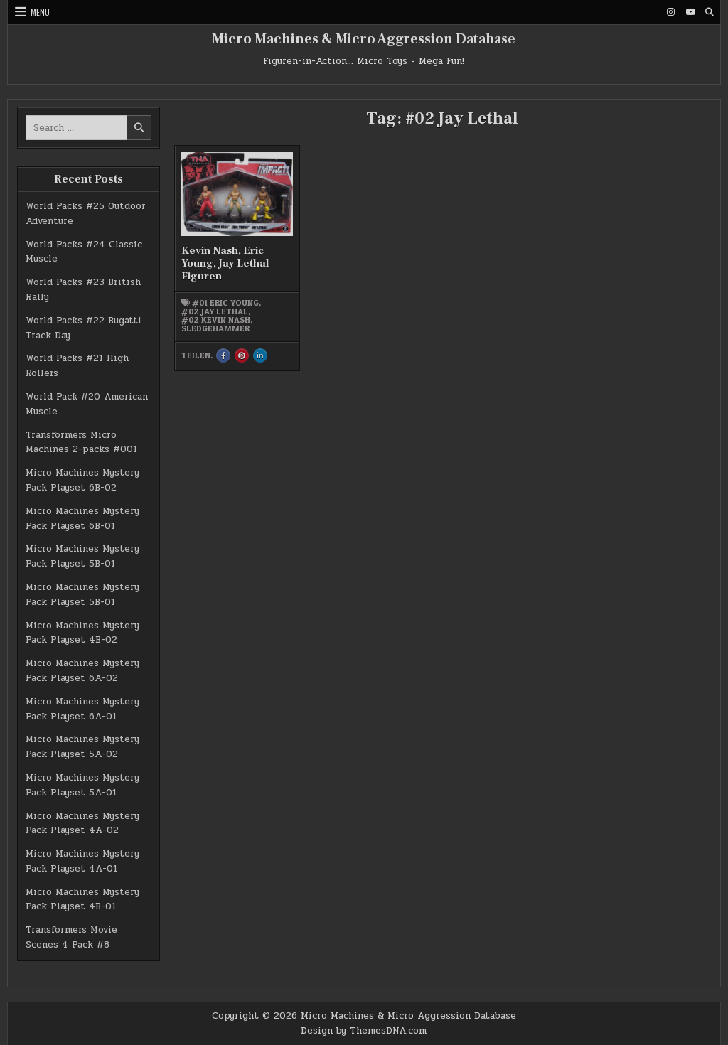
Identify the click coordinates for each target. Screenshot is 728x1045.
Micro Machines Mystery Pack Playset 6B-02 (82, 480)
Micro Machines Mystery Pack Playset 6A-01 (82, 709)
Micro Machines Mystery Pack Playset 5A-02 (82, 746)
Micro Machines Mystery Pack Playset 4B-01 (82, 899)
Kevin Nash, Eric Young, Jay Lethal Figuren (225, 263)
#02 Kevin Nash (215, 320)
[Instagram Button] (671, 12)
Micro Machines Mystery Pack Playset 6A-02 (82, 670)
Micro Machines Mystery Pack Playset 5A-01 (82, 785)
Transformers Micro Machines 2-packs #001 (81, 442)
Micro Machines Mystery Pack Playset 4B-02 (82, 633)
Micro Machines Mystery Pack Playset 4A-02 (82, 823)
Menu (40, 12)
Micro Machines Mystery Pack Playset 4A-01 (82, 861)
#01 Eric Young (225, 303)
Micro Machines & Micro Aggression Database (363, 39)
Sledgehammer (215, 328)
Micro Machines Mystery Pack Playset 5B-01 (82, 556)
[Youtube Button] (690, 12)
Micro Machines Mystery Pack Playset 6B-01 (82, 518)
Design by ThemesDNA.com (364, 1031)
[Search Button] (709, 12)
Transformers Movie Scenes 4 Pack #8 (71, 937)
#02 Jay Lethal (214, 311)
